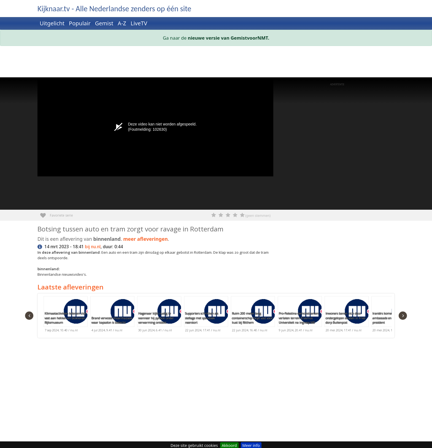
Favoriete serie (45, 213)
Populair (80, 23)
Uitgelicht (52, 23)
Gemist (104, 23)
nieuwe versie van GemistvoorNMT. (228, 38)
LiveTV (139, 23)
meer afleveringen (145, 239)
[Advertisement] (202, 62)
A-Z (122, 23)
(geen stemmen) (258, 215)
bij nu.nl (93, 247)
